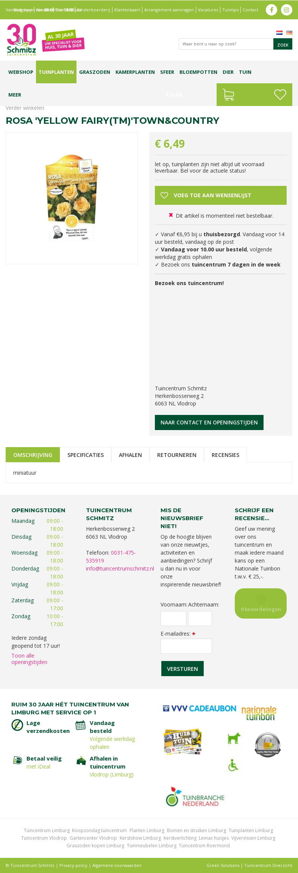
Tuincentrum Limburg (47, 830)
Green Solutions (222, 865)
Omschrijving (32, 454)
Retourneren (177, 454)
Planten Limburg (146, 830)
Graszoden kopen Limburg (95, 845)
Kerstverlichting (180, 838)
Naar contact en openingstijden (209, 422)
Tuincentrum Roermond (204, 845)
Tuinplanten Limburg (251, 830)
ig (286, 9)
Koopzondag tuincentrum (99, 830)
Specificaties (85, 454)
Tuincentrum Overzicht (268, 865)
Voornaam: (173, 604)
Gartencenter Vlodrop (93, 838)
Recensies (225, 454)
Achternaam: (200, 604)
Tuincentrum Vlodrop (44, 838)
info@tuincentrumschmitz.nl (120, 568)
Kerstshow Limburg (140, 838)
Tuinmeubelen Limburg (151, 845)
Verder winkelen (25, 107)
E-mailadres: (178, 633)
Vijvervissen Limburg (253, 838)
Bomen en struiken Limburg (196, 830)
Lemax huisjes (214, 838)
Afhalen (130, 454)
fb (271, 9)
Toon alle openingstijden (29, 659)
